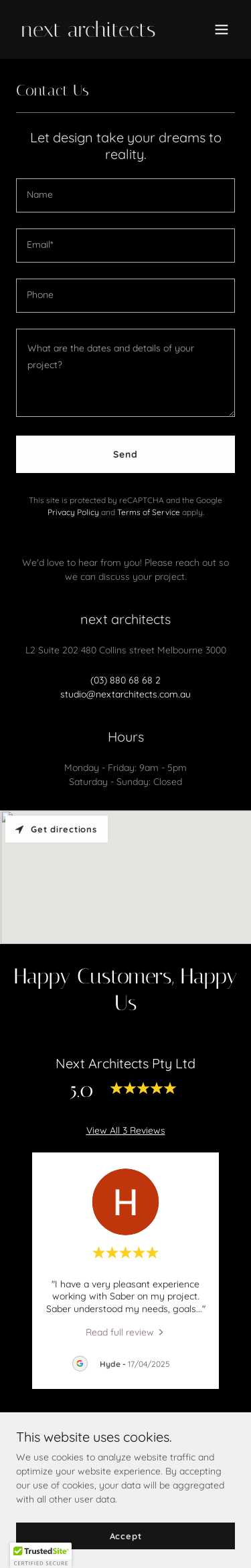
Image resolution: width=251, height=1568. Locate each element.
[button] (221, 29)
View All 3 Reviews (125, 1130)
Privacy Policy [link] (73, 512)
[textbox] (125, 195)
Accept (126, 1536)
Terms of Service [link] (148, 512)
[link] (92, 33)
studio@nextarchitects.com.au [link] (125, 694)
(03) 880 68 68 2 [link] (125, 680)
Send (125, 454)
